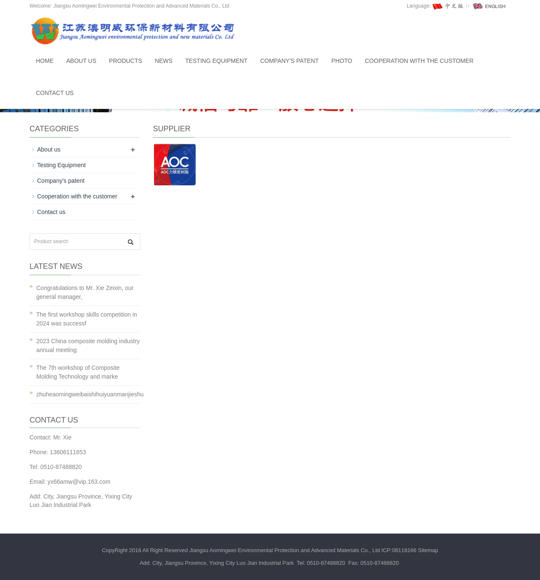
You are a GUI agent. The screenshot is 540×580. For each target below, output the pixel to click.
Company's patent (289, 60)
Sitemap (428, 550)
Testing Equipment (216, 60)
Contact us (55, 92)
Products (125, 60)
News (164, 60)
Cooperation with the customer (419, 60)
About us (81, 60)
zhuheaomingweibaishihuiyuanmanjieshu (90, 394)
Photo (341, 60)
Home (45, 60)
